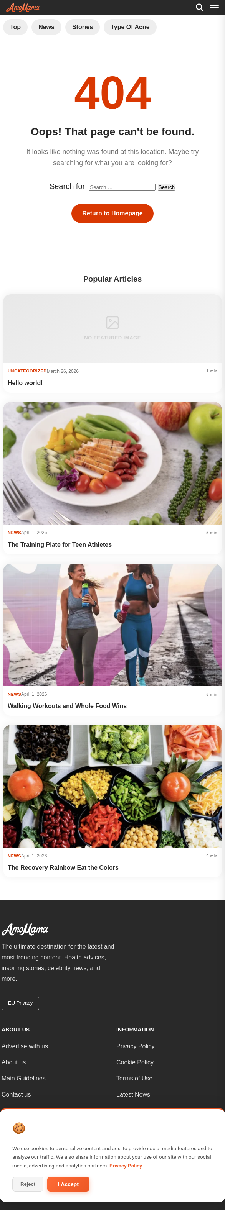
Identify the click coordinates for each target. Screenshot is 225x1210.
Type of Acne (130, 27)
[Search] (199, 7)
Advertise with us (25, 1046)
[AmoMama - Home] (23, 7)
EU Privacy (20, 1003)
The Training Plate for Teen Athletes (60, 544)
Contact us (16, 1094)
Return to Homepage (112, 213)
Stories (82, 27)
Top (15, 27)
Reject (27, 1184)
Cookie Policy (135, 1062)
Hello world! (25, 383)
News (46, 27)
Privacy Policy (135, 1046)
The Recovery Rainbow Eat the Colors (63, 867)
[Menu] (214, 7)
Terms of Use (134, 1078)
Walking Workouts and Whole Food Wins (67, 706)
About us (14, 1062)
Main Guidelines (24, 1078)
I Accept (68, 1184)
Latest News (133, 1094)
